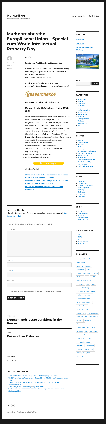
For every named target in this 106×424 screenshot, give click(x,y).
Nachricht (81, 121)
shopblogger (82, 196)
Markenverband (83, 241)
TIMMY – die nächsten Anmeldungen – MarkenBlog (25, 378)
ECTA (79, 235)
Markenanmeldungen (84, 302)
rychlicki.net (82, 157)
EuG (87, 277)
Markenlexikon (83, 218)
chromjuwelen (82, 183)
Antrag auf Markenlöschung (86, 259)
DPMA (96, 273)
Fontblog (81, 190)
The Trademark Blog (84, 162)
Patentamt (80, 324)
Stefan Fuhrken (12, 63)
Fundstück (81, 104)
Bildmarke (80, 269)
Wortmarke (80, 356)
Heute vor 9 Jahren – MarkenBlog (19, 387)
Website (10, 281)
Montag (79, 320)
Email (10, 271)
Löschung (85, 288)
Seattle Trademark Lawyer (86, 160)
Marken (79, 295)
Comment (11, 229)
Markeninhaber (82, 306)
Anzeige (9, 68)
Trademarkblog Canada (85, 166)
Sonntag (80, 331)
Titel (86, 331)
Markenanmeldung (83, 298)
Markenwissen (83, 112)
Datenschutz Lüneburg (85, 185)
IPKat (79, 147)
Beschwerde (81, 262)
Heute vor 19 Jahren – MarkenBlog (19, 376)
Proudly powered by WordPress (27, 412)
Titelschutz (93, 331)
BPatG (88, 269)
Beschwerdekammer (84, 266)
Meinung (81, 117)
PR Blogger (81, 194)
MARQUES (81, 243)
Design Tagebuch (83, 188)
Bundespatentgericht (84, 273)
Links (93, 284)
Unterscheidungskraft (84, 338)
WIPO (79, 353)
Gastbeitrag (81, 106)
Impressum (80, 39)
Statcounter (5, 423)
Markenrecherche (78, 16)
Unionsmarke (81, 335)
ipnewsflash (82, 211)
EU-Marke (80, 277)
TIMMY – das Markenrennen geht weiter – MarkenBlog (27, 389)
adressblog (81, 181)
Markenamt (88, 295)
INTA (79, 239)
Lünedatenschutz (83, 213)
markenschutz (82, 317)
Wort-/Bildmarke (88, 353)
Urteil (79, 125)
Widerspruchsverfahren (85, 349)
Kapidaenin (81, 192)
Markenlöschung (82, 309)
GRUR (80, 237)
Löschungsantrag (83, 291)
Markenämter (82, 114)
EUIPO (93, 277)
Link (79, 108)
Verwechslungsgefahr (84, 342)
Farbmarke (80, 284)
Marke (93, 291)
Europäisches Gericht (84, 280)
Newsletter (88, 320)
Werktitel (80, 345)
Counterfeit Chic (83, 142)
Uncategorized (82, 123)
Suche (78, 80)
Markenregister (93, 313)
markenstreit (93, 317)
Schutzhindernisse (83, 327)
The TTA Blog (82, 164)
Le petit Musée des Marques (87, 151)
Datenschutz (80, 43)
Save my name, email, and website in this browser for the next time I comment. (36, 291)
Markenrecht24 (83, 155)
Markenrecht (81, 313)
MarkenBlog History (84, 110)
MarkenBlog (16, 15)
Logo (78, 288)
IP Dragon (81, 144)
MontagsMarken (83, 119)
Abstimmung (82, 99)
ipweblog (81, 149)
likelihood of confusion (85, 153)
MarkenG (81, 215)
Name (10, 260)
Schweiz (94, 327)
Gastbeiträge (94, 16)
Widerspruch (89, 345)
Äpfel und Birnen (38, 387)
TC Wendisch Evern (84, 220)
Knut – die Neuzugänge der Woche (45, 376)
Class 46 (80, 140)
